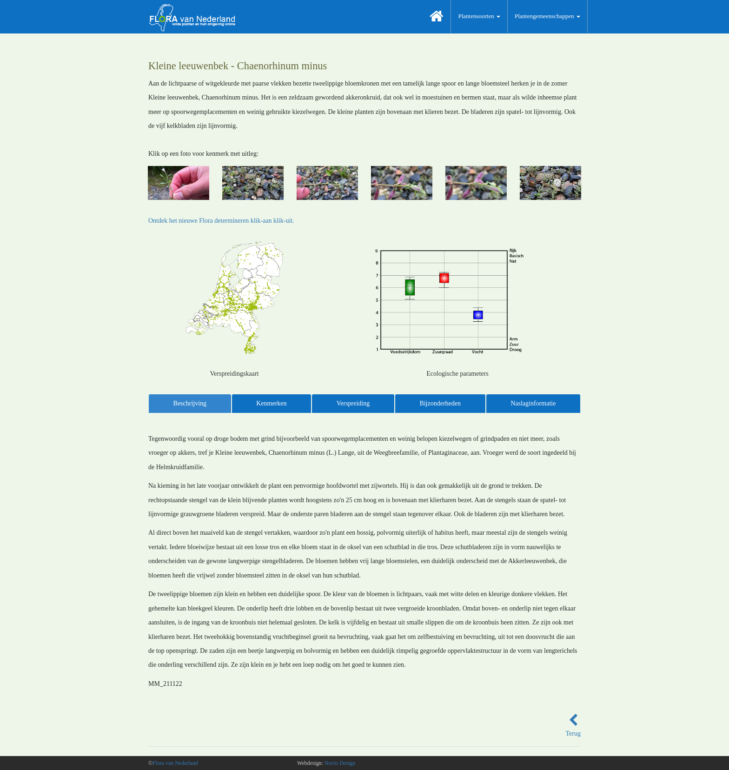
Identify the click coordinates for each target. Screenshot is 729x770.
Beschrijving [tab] (190, 403)
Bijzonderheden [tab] (440, 403)
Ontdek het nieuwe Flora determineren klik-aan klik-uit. (221, 220)
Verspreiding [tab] (353, 403)
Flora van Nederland (175, 763)
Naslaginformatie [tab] (533, 403)
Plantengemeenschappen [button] (547, 16)
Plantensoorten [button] (479, 16)
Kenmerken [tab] (271, 403)
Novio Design (340, 763)
